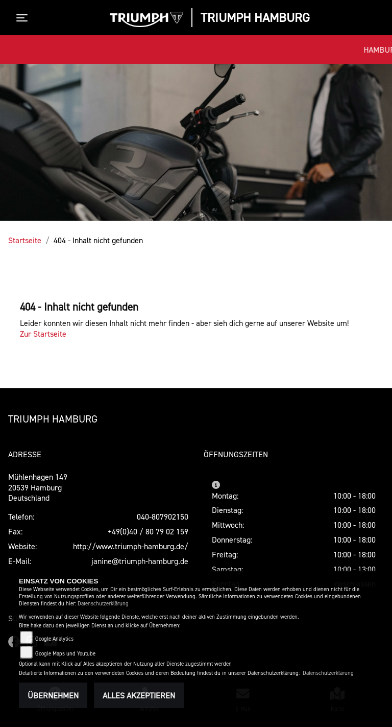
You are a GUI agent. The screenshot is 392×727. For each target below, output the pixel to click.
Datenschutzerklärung (103, 603)
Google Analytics (54, 639)
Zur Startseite (43, 334)
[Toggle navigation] (24, 17)
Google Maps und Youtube (65, 653)
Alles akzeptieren (139, 695)
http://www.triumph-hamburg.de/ (130, 546)
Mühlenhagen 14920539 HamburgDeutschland (37, 487)
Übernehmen (53, 695)
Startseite (24, 240)
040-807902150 (162, 516)
